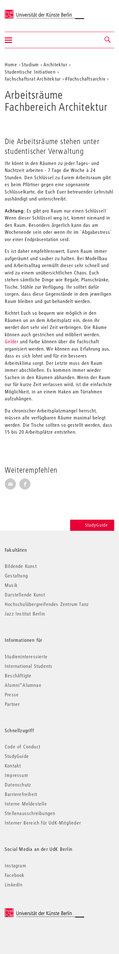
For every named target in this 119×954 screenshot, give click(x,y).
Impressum (16, 775)
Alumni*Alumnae (23, 685)
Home (11, 64)
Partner (12, 704)
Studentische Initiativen (30, 72)
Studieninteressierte (26, 656)
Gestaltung (16, 575)
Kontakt (13, 765)
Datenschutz (18, 784)
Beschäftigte (18, 675)
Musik (11, 585)
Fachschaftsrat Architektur (33, 79)
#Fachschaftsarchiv (85, 79)
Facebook (15, 875)
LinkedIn (14, 884)
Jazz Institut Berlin (25, 613)
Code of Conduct (22, 746)
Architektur (55, 64)
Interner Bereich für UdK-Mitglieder (43, 822)
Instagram (15, 865)
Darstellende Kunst (25, 594)
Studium (30, 64)
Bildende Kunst (21, 566)
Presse (12, 694)
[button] (108, 40)
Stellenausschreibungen (30, 813)
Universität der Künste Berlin (30, 12)
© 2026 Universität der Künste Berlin (38, 911)
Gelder (11, 341)
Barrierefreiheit (21, 794)
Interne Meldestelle (26, 803)
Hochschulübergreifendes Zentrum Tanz (47, 604)
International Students (28, 666)
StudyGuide (92, 525)
